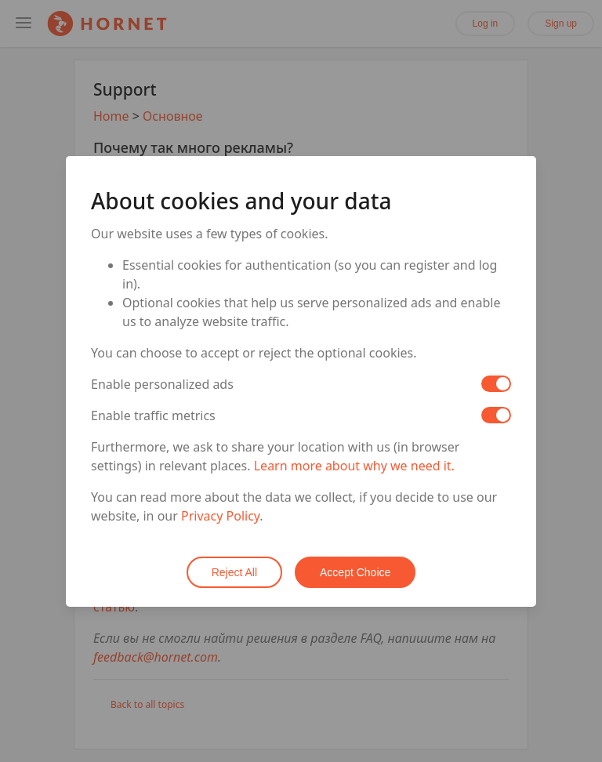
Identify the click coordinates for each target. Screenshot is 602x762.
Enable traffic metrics (153, 415)
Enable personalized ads (162, 384)
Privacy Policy (220, 515)
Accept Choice (355, 572)
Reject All (234, 572)
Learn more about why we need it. (354, 465)
